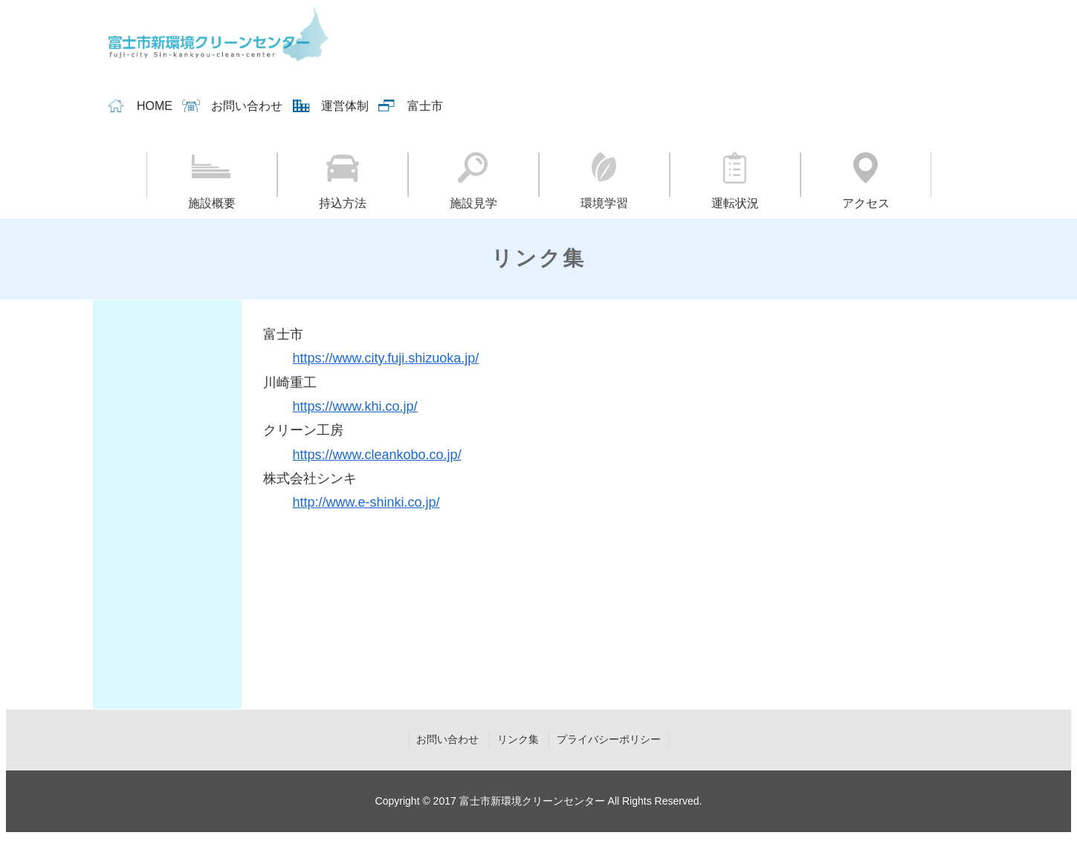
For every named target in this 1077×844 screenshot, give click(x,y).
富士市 (425, 106)
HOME (154, 106)
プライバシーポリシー (609, 739)
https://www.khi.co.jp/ (355, 406)
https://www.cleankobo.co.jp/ (377, 454)
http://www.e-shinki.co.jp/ (366, 502)
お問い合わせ (246, 106)
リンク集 (518, 739)
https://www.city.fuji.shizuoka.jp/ (386, 358)
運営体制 (345, 106)
